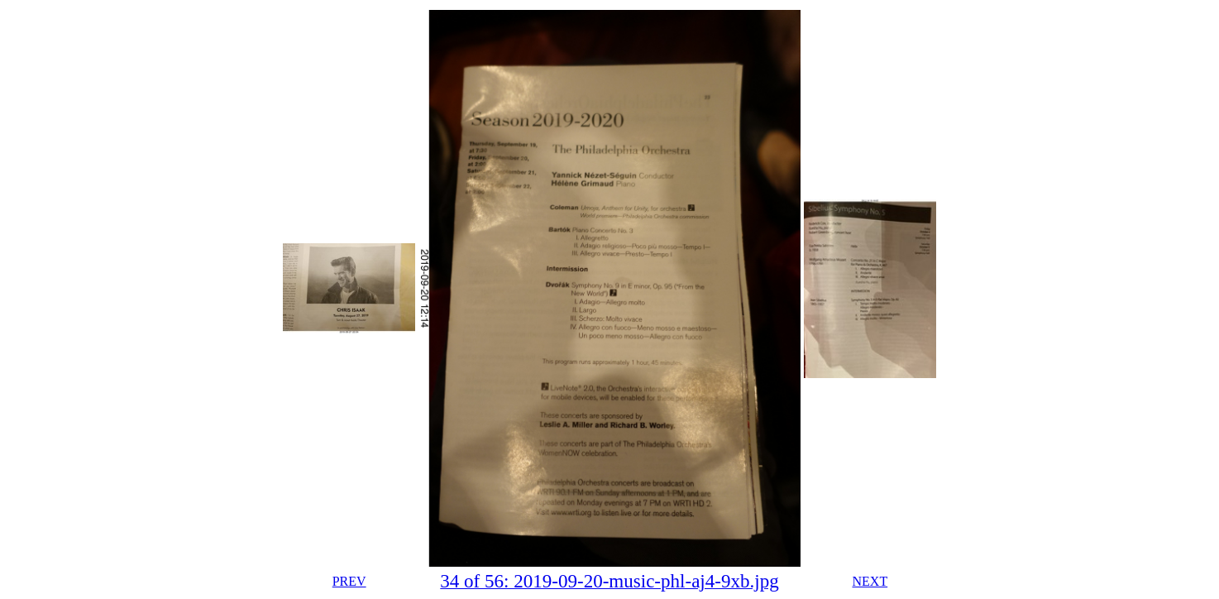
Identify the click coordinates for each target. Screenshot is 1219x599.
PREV (349, 581)
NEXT (870, 581)
